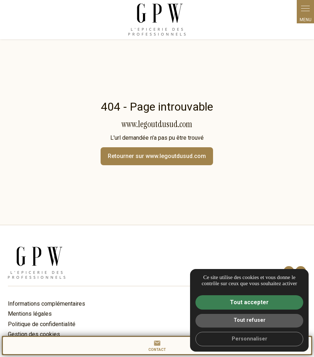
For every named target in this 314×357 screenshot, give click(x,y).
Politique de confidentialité (41, 324)
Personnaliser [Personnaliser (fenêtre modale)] (249, 339)
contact (157, 345)
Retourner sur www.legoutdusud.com (157, 156)
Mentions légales (30, 313)
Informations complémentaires (46, 304)
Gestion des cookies (34, 334)
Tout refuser (249, 320)
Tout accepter (249, 302)
